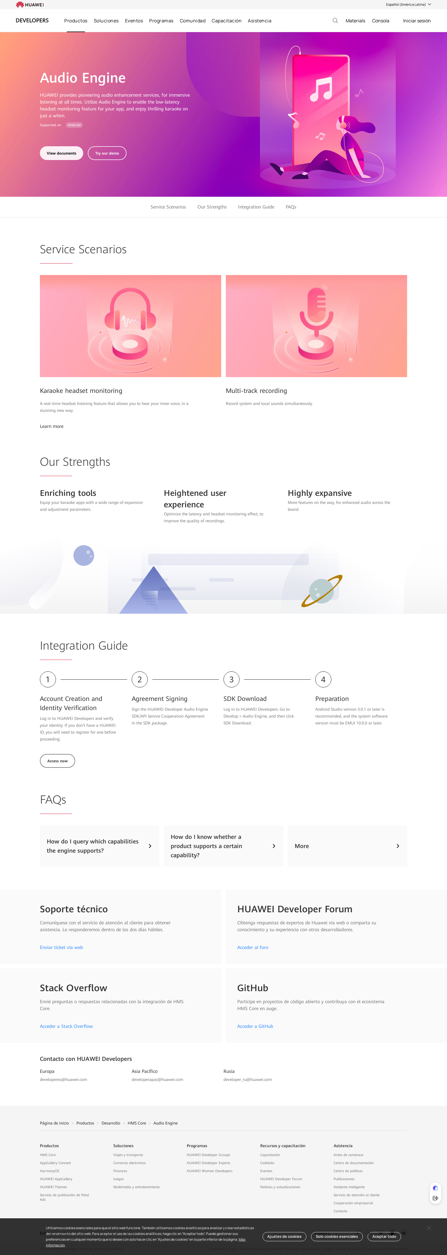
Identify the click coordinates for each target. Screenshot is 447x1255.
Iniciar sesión (417, 20)
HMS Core (137, 1123)
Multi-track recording (256, 390)
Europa (47, 1071)
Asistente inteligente (349, 1187)
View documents (61, 153)
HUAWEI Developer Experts (208, 1163)
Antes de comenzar (349, 1155)
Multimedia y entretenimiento (136, 1187)
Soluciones (106, 20)
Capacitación (227, 20)
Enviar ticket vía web (61, 947)
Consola (380, 20)
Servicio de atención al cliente (357, 1195)
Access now (57, 761)
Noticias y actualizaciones (280, 1187)
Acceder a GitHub (255, 1026)
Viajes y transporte (128, 1155)
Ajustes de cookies (284, 1236)
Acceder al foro (252, 947)
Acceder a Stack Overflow (66, 1026)
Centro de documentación (354, 1163)
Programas (161, 20)
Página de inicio (54, 1123)
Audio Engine (165, 1123)
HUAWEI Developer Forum (281, 1179)
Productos (76, 20)
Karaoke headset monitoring (81, 390)
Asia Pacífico (145, 1071)
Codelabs (267, 1163)
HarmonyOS (49, 1171)
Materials (355, 20)
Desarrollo (111, 1123)
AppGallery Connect (55, 1163)
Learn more (51, 426)
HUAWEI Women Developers (209, 1171)
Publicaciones (344, 1179)
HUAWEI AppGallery (56, 1179)
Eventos (134, 20)
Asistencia (259, 20)
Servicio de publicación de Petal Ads (64, 1197)
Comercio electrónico (129, 1163)
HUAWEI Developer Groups (208, 1155)
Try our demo (107, 153)
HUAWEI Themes (53, 1187)
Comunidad (193, 20)
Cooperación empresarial (353, 1203)
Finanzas (120, 1171)
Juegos (118, 1179)
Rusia (229, 1071)
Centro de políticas (348, 1171)
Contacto (340, 1211)
